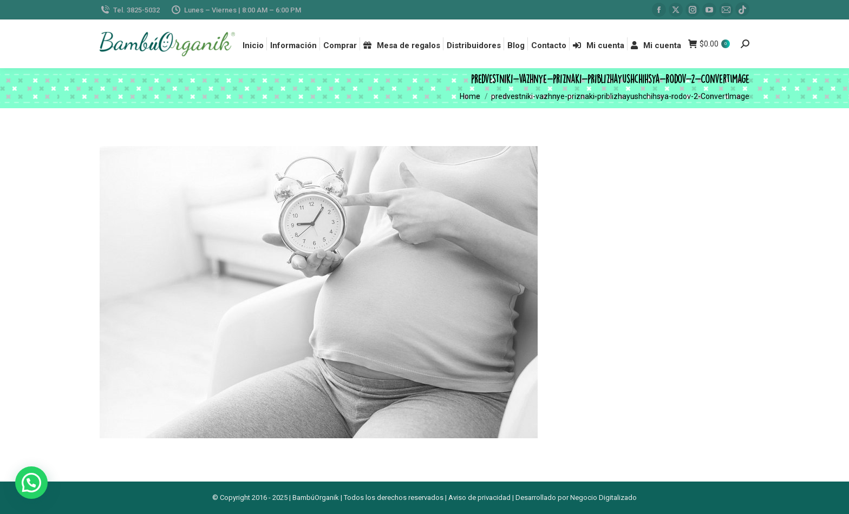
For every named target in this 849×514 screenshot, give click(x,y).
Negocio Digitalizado (603, 497)
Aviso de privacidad (479, 497)
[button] (31, 482)
